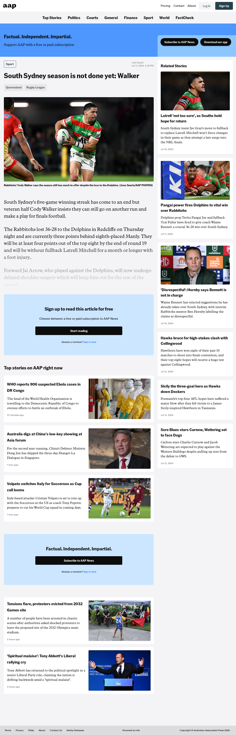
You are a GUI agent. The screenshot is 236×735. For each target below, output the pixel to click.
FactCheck (185, 17)
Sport (148, 17)
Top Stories (52, 17)
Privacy (19, 730)
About (191, 6)
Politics (74, 17)
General (111, 17)
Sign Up (224, 6)
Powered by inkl (131, 730)
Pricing (165, 6)
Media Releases (75, 730)
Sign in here (89, 342)
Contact (179, 6)
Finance (130, 17)
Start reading (79, 331)
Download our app (215, 42)
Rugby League (35, 87)
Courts (92, 17)
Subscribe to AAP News (179, 42)
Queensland (14, 87)
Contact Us (56, 730)
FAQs (31, 730)
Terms (8, 730)
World (164, 17)
